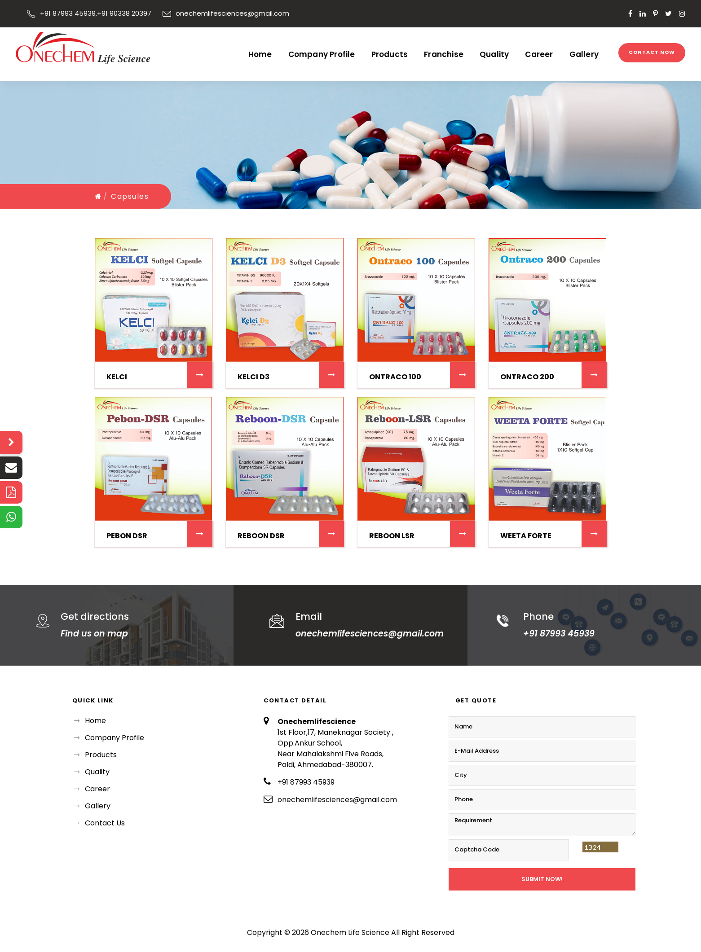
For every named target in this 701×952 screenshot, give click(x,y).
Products (389, 54)
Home (260, 54)
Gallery (584, 54)
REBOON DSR (261, 536)
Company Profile (321, 54)
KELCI (116, 377)
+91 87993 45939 (68, 13)
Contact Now (652, 52)
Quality (494, 54)
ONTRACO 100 (395, 377)
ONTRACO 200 (527, 377)
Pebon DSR (126, 536)
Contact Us (105, 823)
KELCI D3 (253, 377)
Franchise (443, 54)
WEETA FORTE (525, 536)
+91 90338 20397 (124, 13)
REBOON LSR (391, 536)
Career (539, 54)
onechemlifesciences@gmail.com (369, 633)
